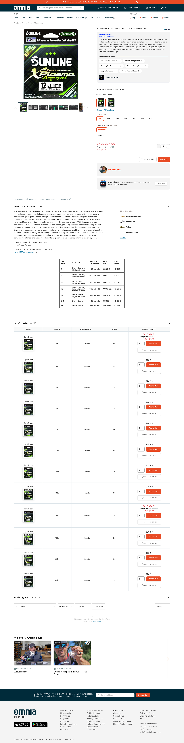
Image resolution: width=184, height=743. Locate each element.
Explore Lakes (92, 727)
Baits (16, 18)
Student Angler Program (123, 724)
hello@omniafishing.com (150, 732)
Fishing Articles (93, 716)
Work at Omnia (119, 719)
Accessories (59, 18)
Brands (154, 18)
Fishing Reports (93, 713)
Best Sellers (65, 716)
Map (132, 18)
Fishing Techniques (95, 719)
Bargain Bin (65, 719)
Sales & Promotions (68, 724)
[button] (92, 206)
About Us (117, 713)
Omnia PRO (91, 729)
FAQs (142, 719)
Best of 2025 (65, 727)
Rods (30, 18)
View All (123, 238)
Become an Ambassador (123, 721)
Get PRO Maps (81, 18)
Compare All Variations (105, 110)
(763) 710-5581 (146, 729)
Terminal (47, 18)
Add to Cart (164, 159)
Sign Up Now (145, 695)
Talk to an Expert (147, 713)
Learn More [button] (161, 183)
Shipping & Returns (147, 716)
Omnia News (118, 716)
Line (23, 18)
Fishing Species (93, 721)
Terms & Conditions (55, 739)
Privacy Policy (69, 739)
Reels (38, 18)
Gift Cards (64, 729)
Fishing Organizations (96, 724)
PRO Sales (64, 721)
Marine (70, 18)
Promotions (109, 18)
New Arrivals (65, 713)
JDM (98, 18)
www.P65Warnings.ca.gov (25, 252)
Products (17, 23)
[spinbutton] (141, 343)
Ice (92, 18)
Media (165, 17)
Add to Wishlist (148, 159)
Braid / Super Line (36, 23)
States (142, 18)
